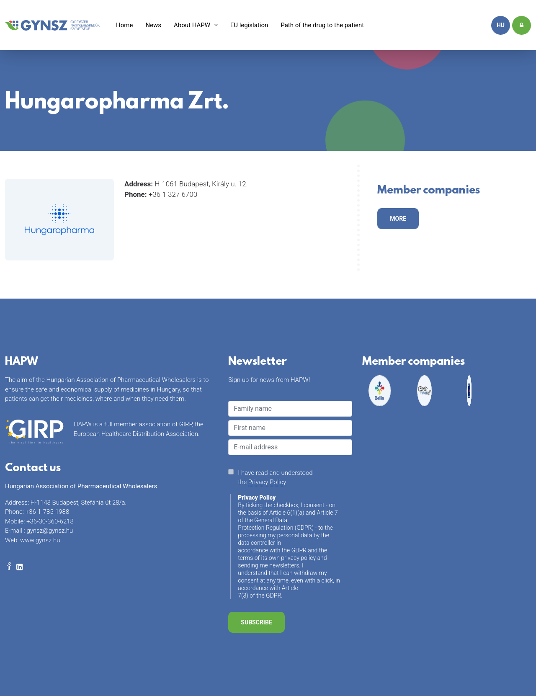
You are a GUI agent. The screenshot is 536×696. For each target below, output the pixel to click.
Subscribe (256, 622)
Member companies (428, 192)
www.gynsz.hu (40, 540)
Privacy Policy (267, 482)
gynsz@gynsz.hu (49, 530)
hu (501, 25)
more (398, 218)
